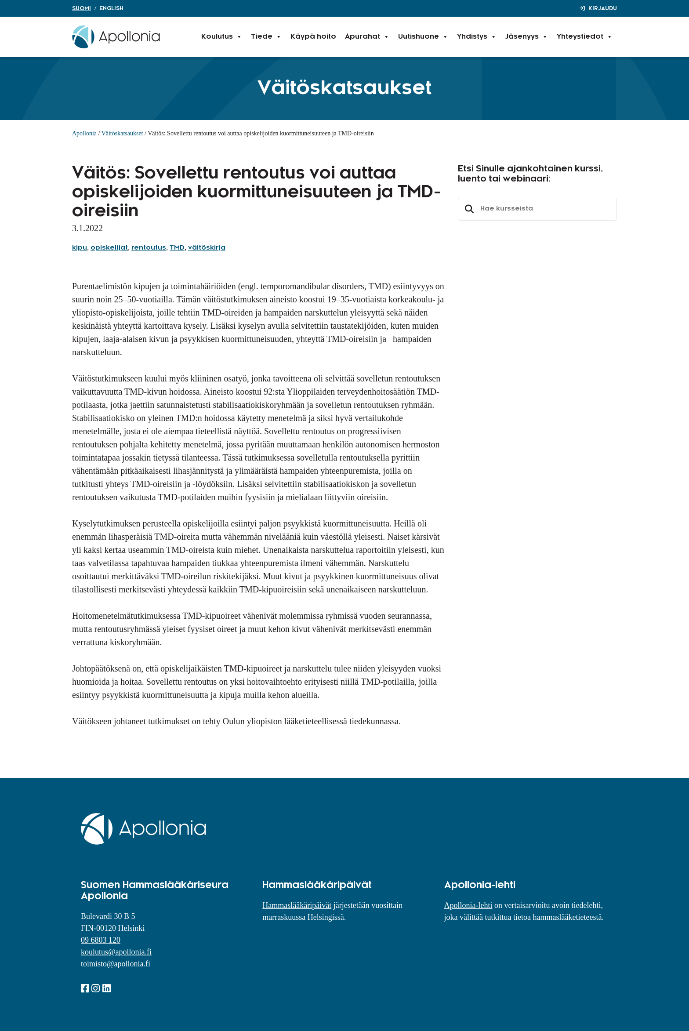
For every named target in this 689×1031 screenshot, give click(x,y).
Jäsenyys (526, 37)
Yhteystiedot (585, 37)
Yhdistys (477, 37)
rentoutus (148, 248)
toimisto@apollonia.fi (115, 963)
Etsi (468, 209)
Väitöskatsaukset (122, 133)
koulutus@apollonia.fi (116, 952)
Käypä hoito (313, 36)
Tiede (266, 37)
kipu (79, 248)
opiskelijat (109, 248)
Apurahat (367, 37)
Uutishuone (423, 37)
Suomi (81, 8)
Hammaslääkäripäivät (296, 905)
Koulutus (221, 37)
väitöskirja (206, 248)
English (111, 8)
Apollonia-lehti (468, 905)
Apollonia (84, 133)
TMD (177, 248)
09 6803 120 (100, 940)
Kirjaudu (602, 8)
